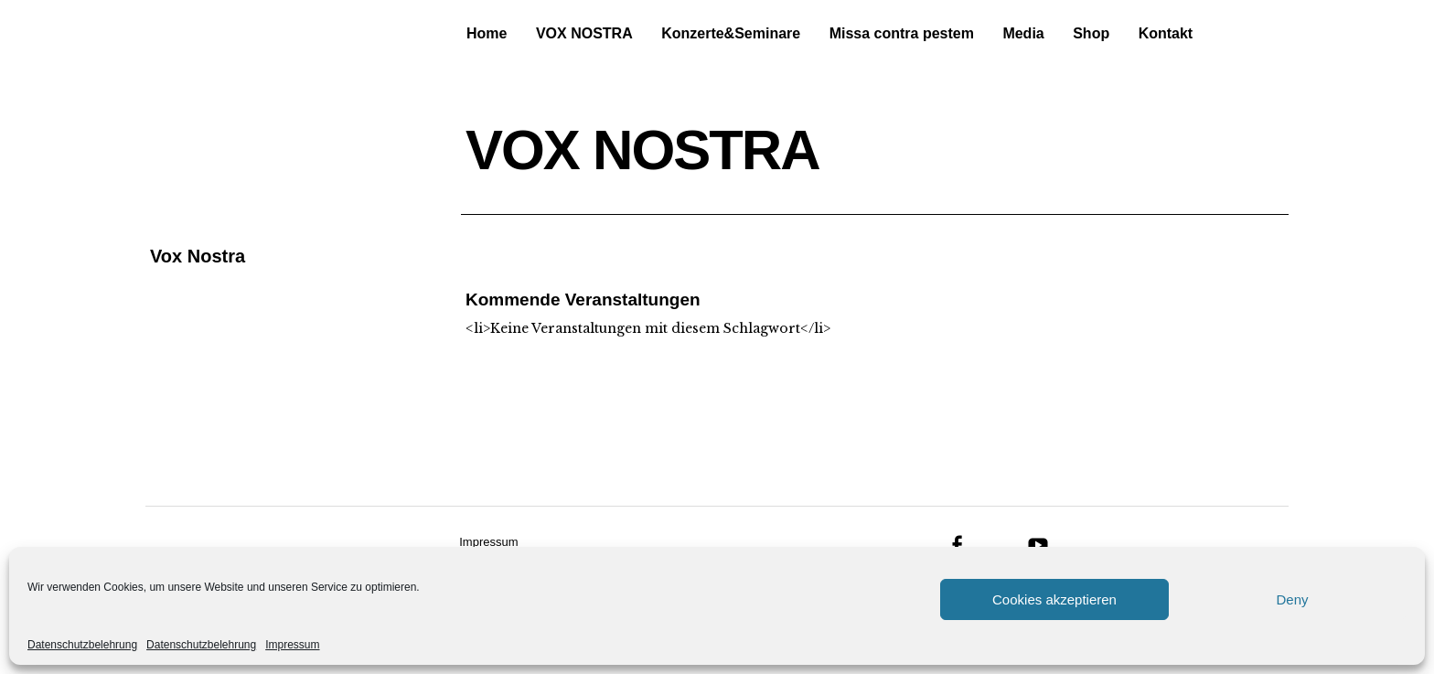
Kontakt (1166, 33)
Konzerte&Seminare (730, 33)
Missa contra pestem (901, 33)
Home (486, 33)
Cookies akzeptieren (1054, 599)
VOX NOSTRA (584, 33)
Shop (1091, 33)
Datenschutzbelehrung (82, 644)
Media (1022, 33)
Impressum (292, 644)
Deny (1292, 599)
